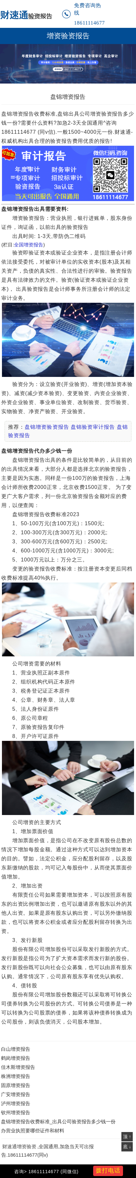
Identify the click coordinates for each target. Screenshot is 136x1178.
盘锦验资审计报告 (93, 427)
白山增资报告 (15, 1049)
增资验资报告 (68, 36)
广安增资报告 (15, 1094)
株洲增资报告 (15, 1076)
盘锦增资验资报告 (47, 427)
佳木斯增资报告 (18, 1067)
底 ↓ (127, 1146)
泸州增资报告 (15, 1103)
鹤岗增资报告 (15, 1058)
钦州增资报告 (15, 1112)
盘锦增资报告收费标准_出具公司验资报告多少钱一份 (58, 1121)
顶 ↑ (127, 1136)
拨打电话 (108, 1170)
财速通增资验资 (19, 1146)
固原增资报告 (15, 1085)
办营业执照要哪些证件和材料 (32, 1130)
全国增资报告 (28, 244)
